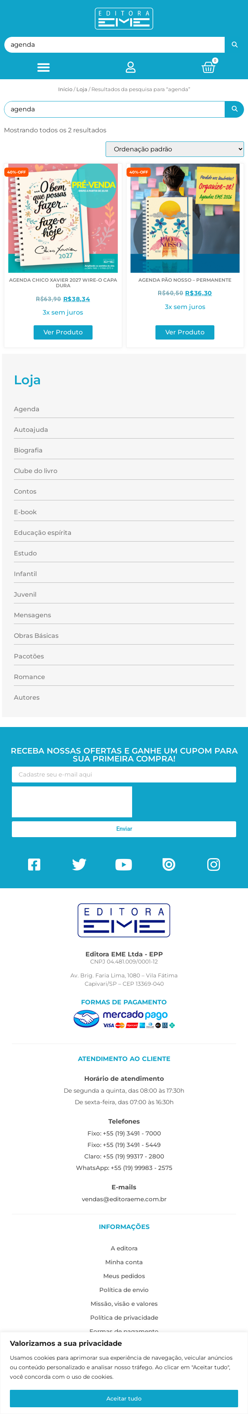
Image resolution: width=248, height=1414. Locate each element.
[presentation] (72, 801)
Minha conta (124, 1262)
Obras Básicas (36, 635)
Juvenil (25, 594)
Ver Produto (63, 332)
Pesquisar (234, 44)
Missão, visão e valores (124, 1303)
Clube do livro (35, 471)
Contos (25, 491)
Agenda (27, 409)
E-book (25, 512)
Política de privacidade (124, 1317)
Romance (29, 677)
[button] (43, 67)
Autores (27, 697)
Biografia (28, 450)
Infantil (25, 574)
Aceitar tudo (124, 1398)
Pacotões (29, 656)
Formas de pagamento (124, 1331)
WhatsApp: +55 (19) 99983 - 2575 (124, 1168)
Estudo (25, 553)
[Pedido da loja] (175, 149)
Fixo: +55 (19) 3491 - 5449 (124, 1145)
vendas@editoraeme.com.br (124, 1199)
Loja (81, 89)
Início (65, 89)
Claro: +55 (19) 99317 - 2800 (124, 1156)
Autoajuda (31, 429)
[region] (124, 1373)
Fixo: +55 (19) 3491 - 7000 (124, 1133)
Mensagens (32, 615)
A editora (124, 1248)
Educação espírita (43, 532)
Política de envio (124, 1290)
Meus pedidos (124, 1276)
